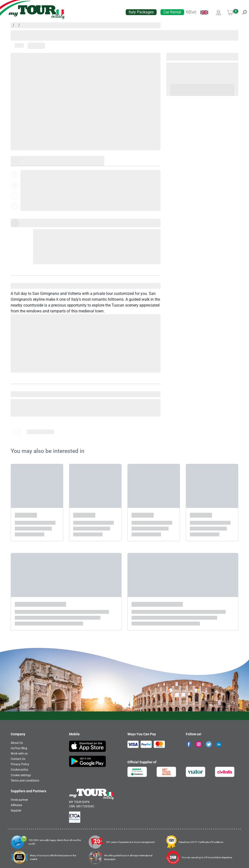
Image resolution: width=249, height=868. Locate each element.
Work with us (19, 753)
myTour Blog (19, 748)
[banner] (37, 12)
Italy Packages (141, 12)
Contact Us (18, 759)
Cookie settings (21, 775)
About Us (17, 743)
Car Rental (172, 12)
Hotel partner (19, 800)
